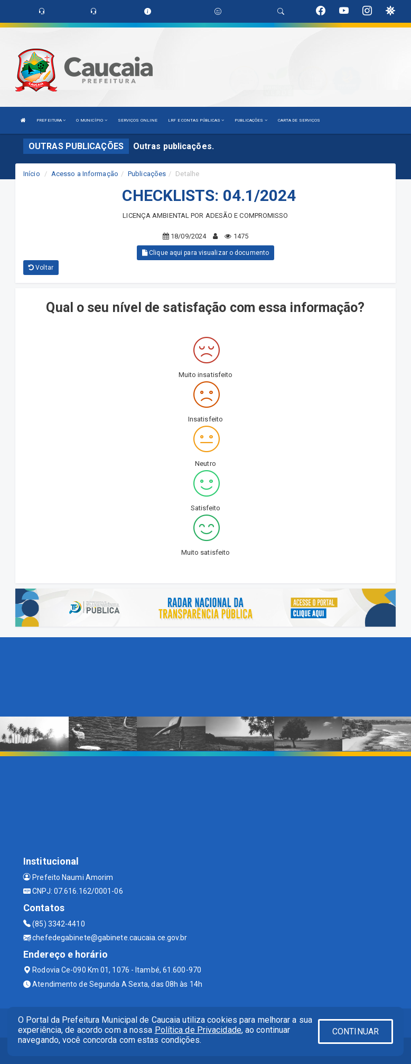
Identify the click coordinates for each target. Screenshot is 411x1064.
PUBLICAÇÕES (251, 120)
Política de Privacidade (198, 1030)
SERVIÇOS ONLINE (138, 120)
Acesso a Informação (84, 174)
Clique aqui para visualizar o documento (205, 252)
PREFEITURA (51, 120)
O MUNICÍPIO (91, 120)
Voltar (41, 267)
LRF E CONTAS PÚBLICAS (196, 120)
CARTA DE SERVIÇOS (299, 120)
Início (31, 174)
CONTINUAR (355, 1031)
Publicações (147, 174)
